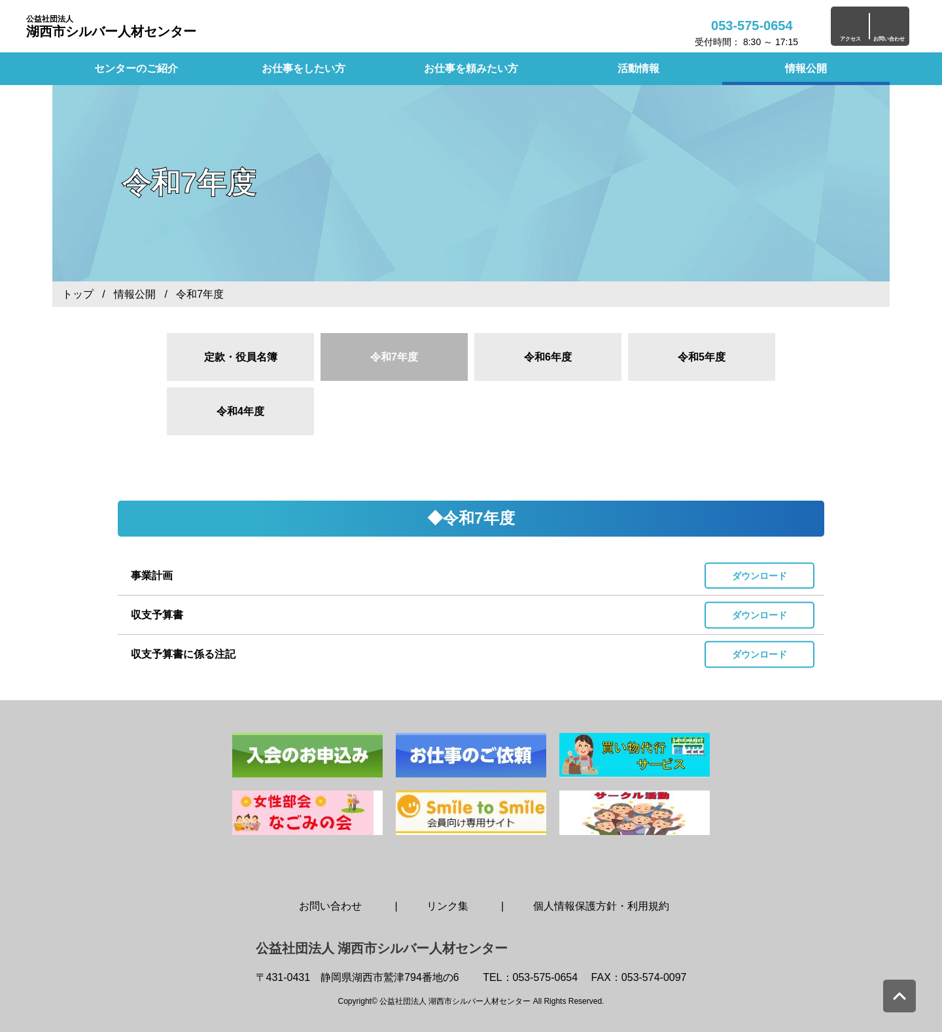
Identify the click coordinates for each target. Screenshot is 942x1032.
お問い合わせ (330, 906)
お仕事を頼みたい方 (471, 68)
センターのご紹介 (136, 68)
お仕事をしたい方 (303, 68)
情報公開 (806, 68)
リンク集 (447, 906)
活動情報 (638, 68)
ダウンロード (759, 575)
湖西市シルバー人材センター (111, 26)
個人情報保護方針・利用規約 (601, 906)
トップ (78, 294)
